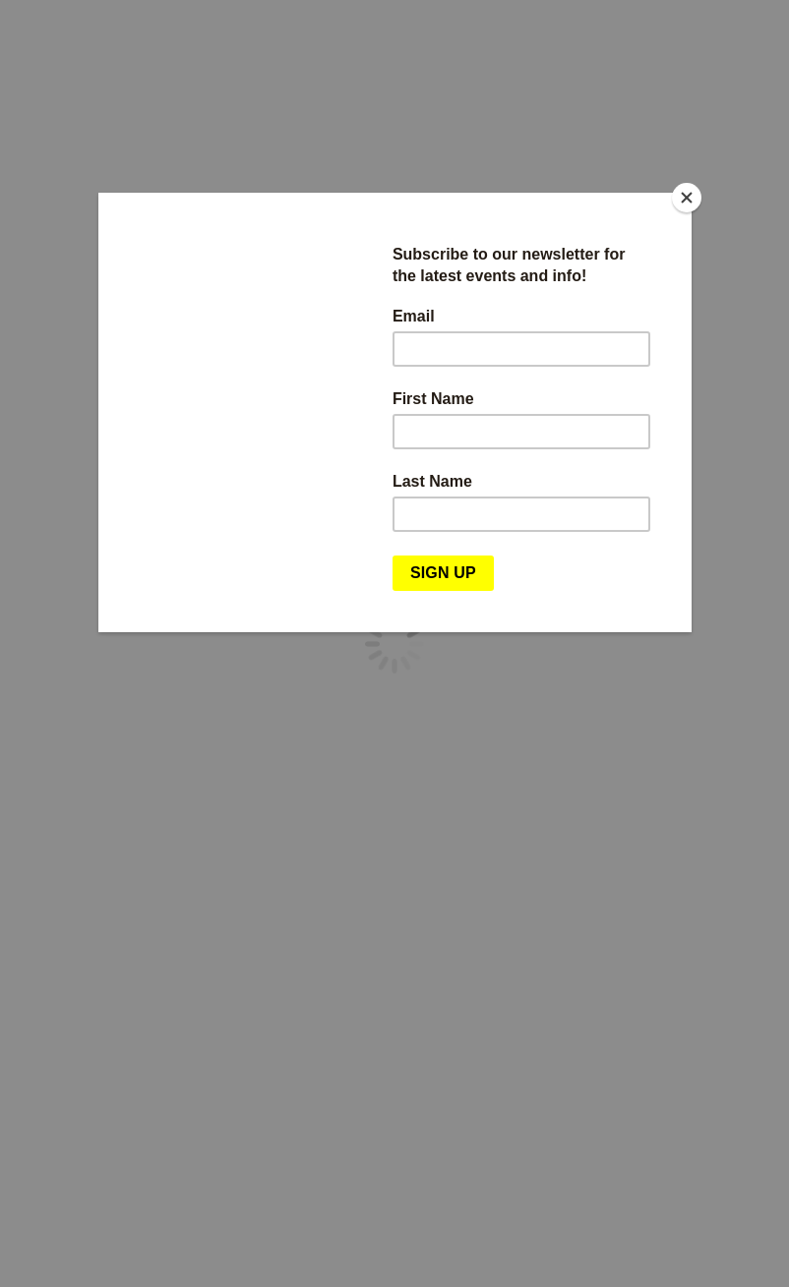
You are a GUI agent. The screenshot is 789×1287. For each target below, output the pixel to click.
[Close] (686, 197)
